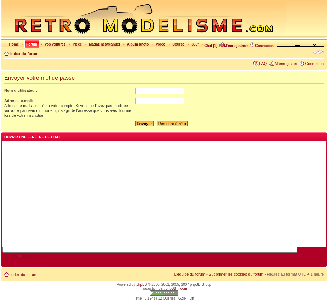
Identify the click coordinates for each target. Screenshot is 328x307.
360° (195, 44)
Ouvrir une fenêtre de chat (32, 137)
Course (178, 44)
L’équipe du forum (189, 274)
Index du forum (24, 54)
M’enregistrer (232, 46)
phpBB (141, 285)
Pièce (77, 44)
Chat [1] (210, 46)
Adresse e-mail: (18, 100)
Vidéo (160, 44)
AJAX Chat (9, 256)
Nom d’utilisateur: (21, 90)
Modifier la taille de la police (318, 52)
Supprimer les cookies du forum (236, 274)
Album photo (138, 44)
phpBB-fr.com (176, 288)
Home (14, 44)
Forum (31, 44)
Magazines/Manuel (104, 44)
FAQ (263, 63)
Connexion (261, 46)
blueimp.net (29, 256)
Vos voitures (55, 44)
